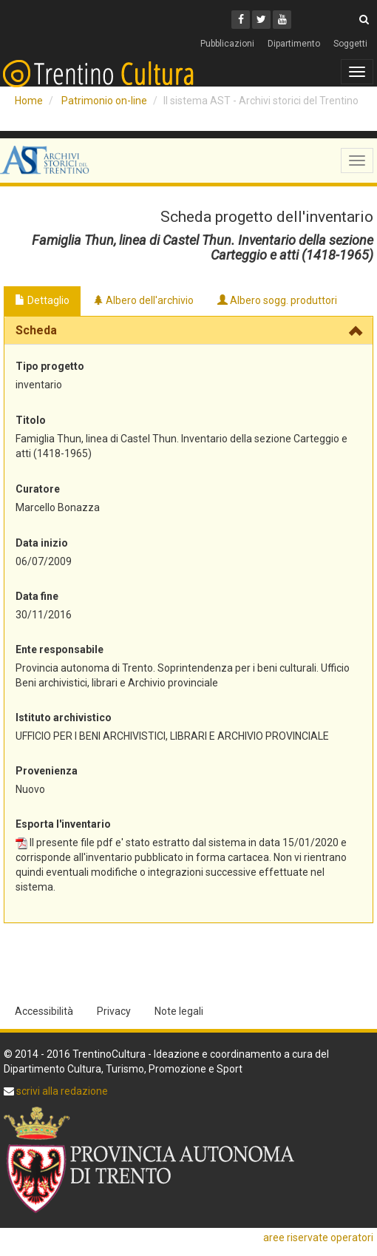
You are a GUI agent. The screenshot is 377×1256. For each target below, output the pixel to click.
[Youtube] (282, 19)
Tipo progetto (50, 366)
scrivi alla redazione (61, 1091)
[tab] (188, 331)
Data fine (37, 596)
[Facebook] (240, 19)
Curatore (38, 489)
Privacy (114, 1011)
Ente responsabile (59, 649)
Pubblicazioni (227, 43)
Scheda (36, 330)
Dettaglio (42, 300)
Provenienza (47, 771)
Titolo (31, 420)
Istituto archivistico (64, 717)
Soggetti (350, 43)
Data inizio (42, 543)
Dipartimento (294, 43)
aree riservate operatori (318, 1237)
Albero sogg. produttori (277, 300)
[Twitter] (261, 19)
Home (29, 101)
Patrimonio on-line (104, 101)
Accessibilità (44, 1011)
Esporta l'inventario (63, 824)
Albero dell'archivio (143, 300)
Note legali (178, 1011)
